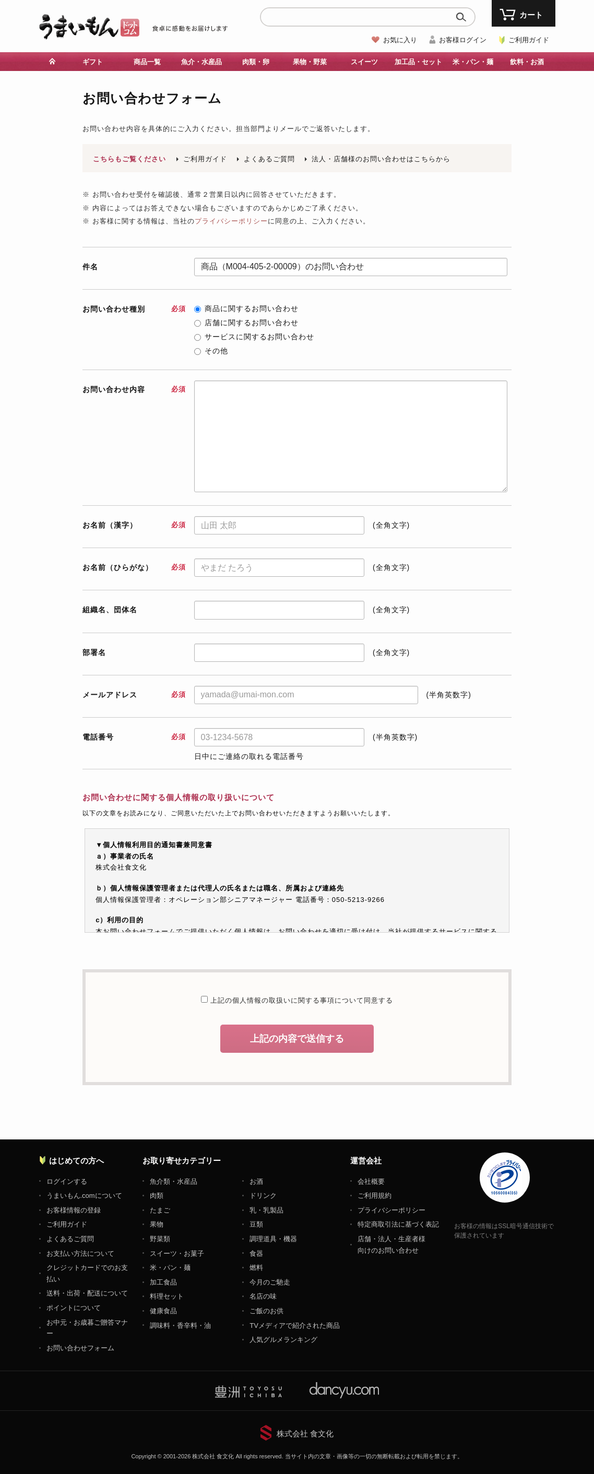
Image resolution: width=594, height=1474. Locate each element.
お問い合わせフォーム (80, 1348)
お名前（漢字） (133, 525)
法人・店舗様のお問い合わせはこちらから (381, 159)
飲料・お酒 (527, 62)
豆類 (256, 1224)
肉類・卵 (255, 62)
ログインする (66, 1181)
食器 (256, 1253)
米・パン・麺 (473, 62)
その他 (211, 351)
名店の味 (263, 1296)
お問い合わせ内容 (133, 389)
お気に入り (400, 40)
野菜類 (160, 1239)
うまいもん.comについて (84, 1195)
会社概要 (371, 1181)
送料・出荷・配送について (87, 1293)
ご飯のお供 (266, 1311)
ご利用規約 (374, 1195)
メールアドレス (133, 694)
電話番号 (133, 737)
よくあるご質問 (269, 159)
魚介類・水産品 (173, 1181)
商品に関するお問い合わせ (246, 308)
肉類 (156, 1195)
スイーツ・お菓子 (177, 1253)
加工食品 (163, 1282)
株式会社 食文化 (305, 1433)
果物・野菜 (310, 62)
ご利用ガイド (528, 40)
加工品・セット (418, 62)
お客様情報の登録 (73, 1210)
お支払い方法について (80, 1253)
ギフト (92, 62)
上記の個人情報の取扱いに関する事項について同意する (300, 1000)
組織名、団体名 (109, 609)
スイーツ (364, 62)
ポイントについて (73, 1308)
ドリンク (263, 1195)
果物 (156, 1224)
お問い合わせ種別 (133, 309)
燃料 (256, 1267)
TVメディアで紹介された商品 (295, 1325)
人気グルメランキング (283, 1340)
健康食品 (163, 1311)
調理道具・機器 (273, 1239)
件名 (90, 267)
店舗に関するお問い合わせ (246, 322)
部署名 (94, 652)
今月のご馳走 (270, 1282)
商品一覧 (147, 62)
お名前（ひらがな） (133, 567)
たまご (160, 1210)
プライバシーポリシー (231, 221)
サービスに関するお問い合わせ (254, 336)
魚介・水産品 (201, 62)
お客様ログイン (462, 40)
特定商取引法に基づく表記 (398, 1224)
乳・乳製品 (266, 1210)
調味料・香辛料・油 (180, 1325)
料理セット (167, 1296)
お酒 (256, 1181)
